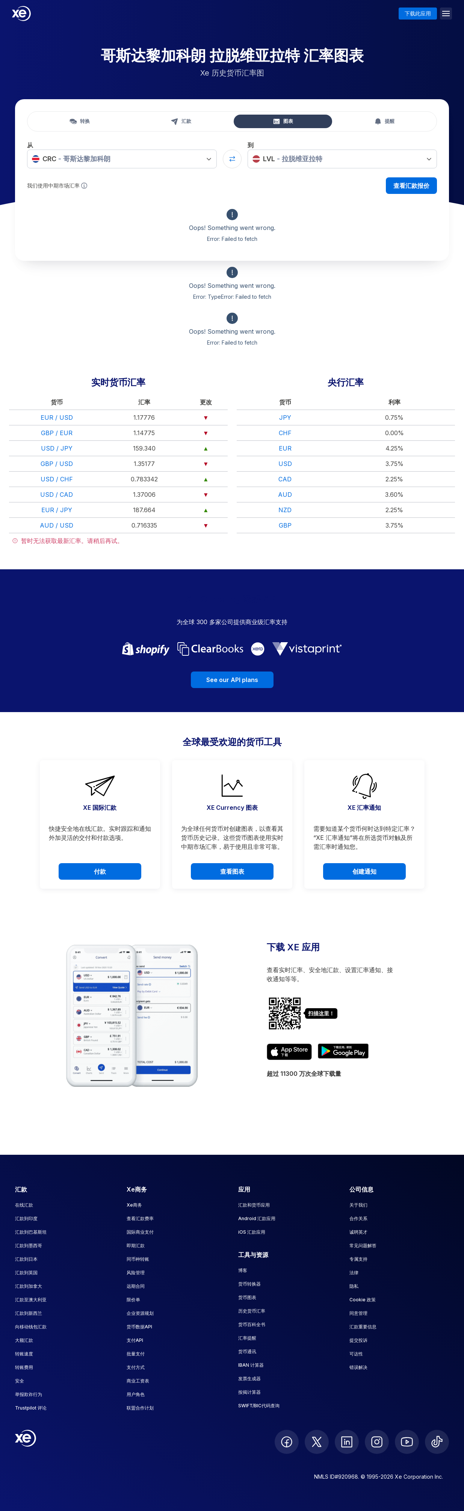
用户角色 (136, 1394)
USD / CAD (56, 494)
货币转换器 (249, 1284)
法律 (353, 1272)
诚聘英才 (358, 1232)
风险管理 (136, 1272)
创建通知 (364, 871)
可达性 (356, 1354)
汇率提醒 (247, 1338)
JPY (285, 417)
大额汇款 (24, 1340)
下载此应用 (418, 13)
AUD (285, 494)
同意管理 (358, 1313)
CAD (285, 479)
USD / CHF (57, 479)
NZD (285, 510)
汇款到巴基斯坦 (31, 1232)
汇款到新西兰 (28, 1313)
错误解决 (358, 1367)
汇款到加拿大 (28, 1286)
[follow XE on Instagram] (377, 1442)
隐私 (353, 1286)
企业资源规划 (140, 1313)
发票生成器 (249, 1378)
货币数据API (139, 1326)
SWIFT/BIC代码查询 (259, 1405)
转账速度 (24, 1354)
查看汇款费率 (140, 1218)
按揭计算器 (249, 1392)
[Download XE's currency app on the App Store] (289, 1052)
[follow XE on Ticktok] (437, 1442)
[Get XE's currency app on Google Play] (343, 1052)
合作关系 (358, 1218)
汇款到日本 (26, 1259)
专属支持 (358, 1259)
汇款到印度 (26, 1218)
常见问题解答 (362, 1245)
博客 (242, 1270)
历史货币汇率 (251, 1311)
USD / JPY (57, 448)
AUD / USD (56, 525)
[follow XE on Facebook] (287, 1442)
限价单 (133, 1299)
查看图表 (232, 871)
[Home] (21, 13)
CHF (285, 433)
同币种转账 (138, 1259)
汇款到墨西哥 (28, 1245)
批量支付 (136, 1354)
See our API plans (232, 680)
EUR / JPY (56, 510)
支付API (135, 1340)
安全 (19, 1381)
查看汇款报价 (411, 185)
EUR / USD (57, 417)
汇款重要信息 (362, 1326)
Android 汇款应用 (256, 1218)
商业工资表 (138, 1381)
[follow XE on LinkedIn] (347, 1442)
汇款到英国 (26, 1272)
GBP (285, 525)
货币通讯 (247, 1351)
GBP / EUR (57, 433)
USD (285, 463)
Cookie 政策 (362, 1299)
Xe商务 (134, 1205)
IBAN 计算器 (251, 1365)
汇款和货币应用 (254, 1205)
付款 (100, 871)
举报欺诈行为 (28, 1394)
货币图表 (247, 1297)
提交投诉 (358, 1340)
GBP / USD (57, 463)
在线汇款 (24, 1205)
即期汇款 (136, 1245)
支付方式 (136, 1367)
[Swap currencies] (232, 159)
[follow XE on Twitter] (317, 1442)
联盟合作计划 (140, 1408)
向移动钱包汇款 (31, 1326)
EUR (285, 448)
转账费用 (24, 1367)
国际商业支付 (140, 1232)
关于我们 (358, 1205)
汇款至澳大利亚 (31, 1299)
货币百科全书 (251, 1324)
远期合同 (136, 1286)
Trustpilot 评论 (31, 1408)
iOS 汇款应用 (251, 1232)
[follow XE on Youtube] (407, 1442)
